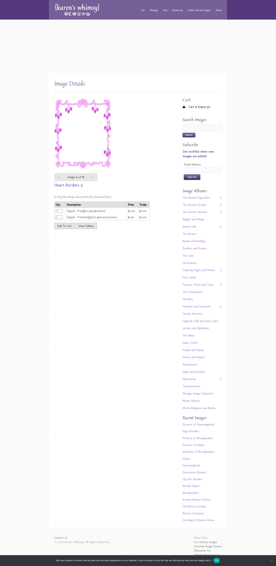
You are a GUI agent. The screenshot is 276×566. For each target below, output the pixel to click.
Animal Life (189, 226)
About (219, 10)
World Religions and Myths (199, 408)
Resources (178, 10)
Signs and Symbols (194, 371)
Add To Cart (64, 226)
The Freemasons (192, 292)
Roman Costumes (193, 513)
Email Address (192, 164)
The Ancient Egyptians (196, 197)
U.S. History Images (205, 542)
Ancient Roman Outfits (196, 499)
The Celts (188, 255)
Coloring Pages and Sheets (199, 270)
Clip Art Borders (192, 479)
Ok (216, 560)
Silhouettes (189, 379)
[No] (271, 560)
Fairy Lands (189, 277)
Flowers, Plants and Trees (198, 284)
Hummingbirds (191, 465)
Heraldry (188, 299)
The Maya (188, 335)
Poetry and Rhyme (194, 357)
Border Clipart (191, 486)
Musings (154, 10)
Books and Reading (194, 241)
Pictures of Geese (193, 445)
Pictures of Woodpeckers (198, 438)
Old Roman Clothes (194, 506)
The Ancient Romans (195, 212)
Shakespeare (190, 364)
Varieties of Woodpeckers (198, 451)
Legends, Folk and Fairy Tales (200, 321)
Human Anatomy (193, 313)
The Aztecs (189, 234)
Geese (186, 458)
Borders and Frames (195, 248)
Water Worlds (191, 401)
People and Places (193, 350)
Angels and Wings (193, 219)
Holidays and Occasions (197, 306)
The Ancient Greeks (194, 205)
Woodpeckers (191, 493)
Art (143, 10)
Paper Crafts (190, 342)
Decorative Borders (194, 472)
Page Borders (191, 431)
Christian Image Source (208, 546)
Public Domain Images (199, 10)
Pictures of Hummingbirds (198, 424)
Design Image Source (207, 555)
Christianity (189, 263)
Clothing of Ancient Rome (198, 520)
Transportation (191, 386)
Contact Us (61, 537)
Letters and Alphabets (196, 328)
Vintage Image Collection (198, 393)
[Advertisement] (138, 46)
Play (165, 10)
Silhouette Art (202, 550)
